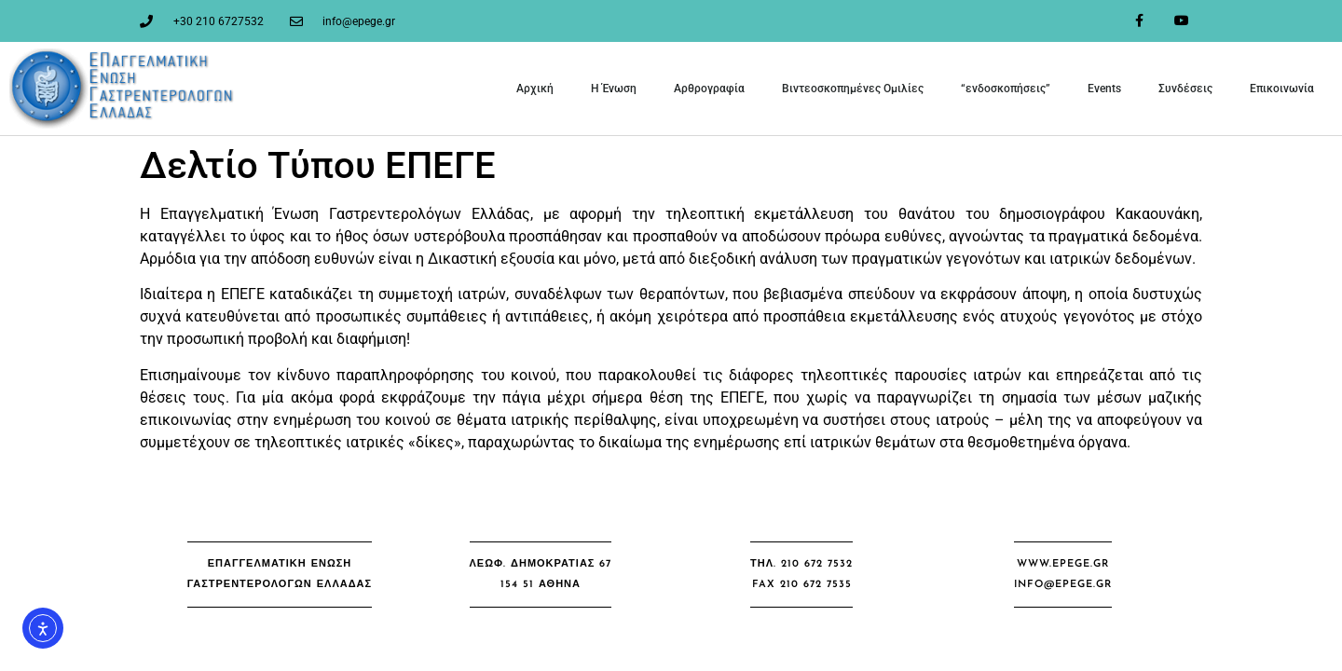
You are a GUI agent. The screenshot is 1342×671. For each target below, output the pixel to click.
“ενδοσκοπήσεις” (1005, 88)
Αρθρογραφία (709, 88)
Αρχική (535, 88)
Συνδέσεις (1185, 88)
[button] (279, 574)
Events (1104, 88)
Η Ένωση (614, 88)
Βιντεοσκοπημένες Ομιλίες (853, 88)
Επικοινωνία (1282, 88)
